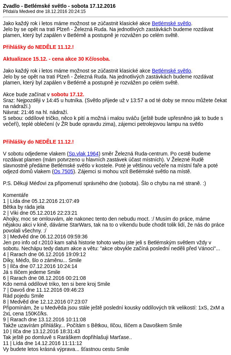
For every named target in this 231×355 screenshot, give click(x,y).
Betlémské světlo (171, 23)
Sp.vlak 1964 (83, 154)
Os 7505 (63, 171)
